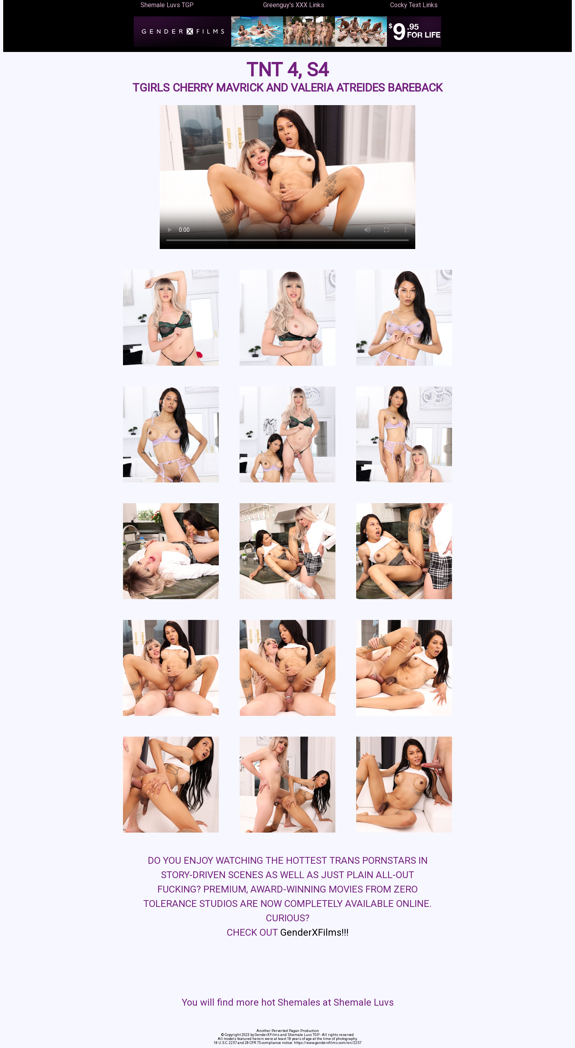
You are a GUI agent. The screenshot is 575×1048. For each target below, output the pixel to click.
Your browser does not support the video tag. (287, 177)
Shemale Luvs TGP (167, 5)
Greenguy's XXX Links (293, 5)
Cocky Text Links (414, 5)
